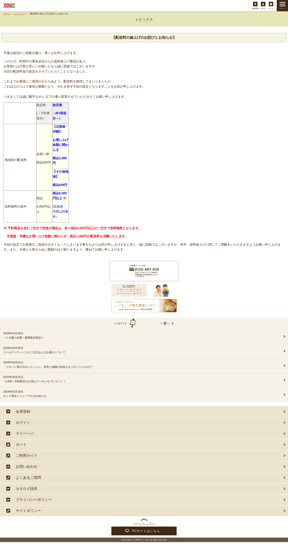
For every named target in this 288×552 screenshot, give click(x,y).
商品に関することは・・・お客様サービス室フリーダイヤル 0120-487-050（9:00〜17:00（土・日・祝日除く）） (144, 271)
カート (271, 6)
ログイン (263, 6)
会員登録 (255, 6)
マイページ (25, 433)
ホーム (7, 13)
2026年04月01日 (129, 365)
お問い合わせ (26, 466)
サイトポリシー (28, 511)
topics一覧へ (144, 323)
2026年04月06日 (129, 350)
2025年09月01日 (129, 380)
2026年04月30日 (129, 336)
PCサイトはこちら (146, 531)
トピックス (19, 13)
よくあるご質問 (28, 478)
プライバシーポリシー (34, 500)
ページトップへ (144, 523)
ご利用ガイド (26, 455)
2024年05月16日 (129, 394)
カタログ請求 (26, 489)
